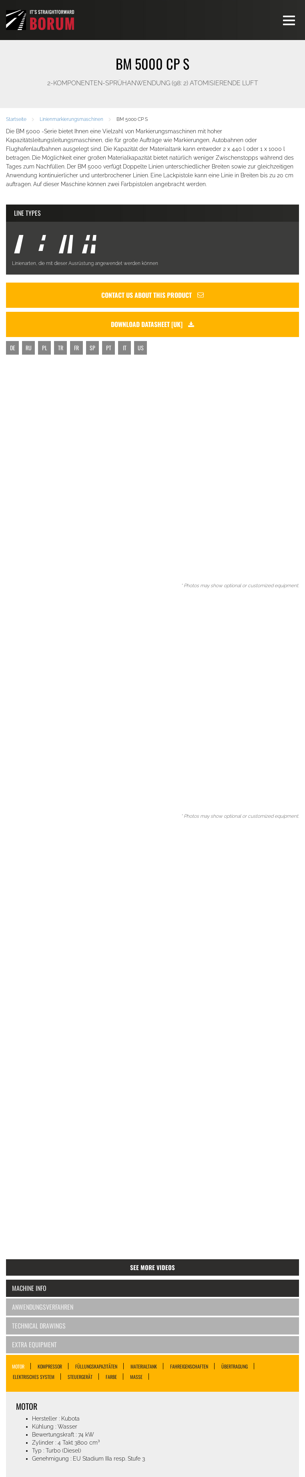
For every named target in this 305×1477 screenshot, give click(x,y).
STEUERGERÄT (80, 1376)
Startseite (16, 119)
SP (92, 347)
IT (124, 347)
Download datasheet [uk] (152, 324)
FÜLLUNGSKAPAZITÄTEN (96, 1366)
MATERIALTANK (143, 1366)
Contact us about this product (152, 295)
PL (44, 347)
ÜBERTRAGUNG (234, 1366)
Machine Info (29, 1288)
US (141, 347)
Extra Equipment (34, 1344)
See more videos (152, 1267)
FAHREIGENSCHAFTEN (189, 1366)
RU (29, 347)
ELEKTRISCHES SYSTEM (33, 1376)
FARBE (111, 1376)
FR (76, 347)
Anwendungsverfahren (42, 1307)
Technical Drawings (39, 1326)
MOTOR (18, 1366)
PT (108, 347)
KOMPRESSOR (50, 1366)
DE (12, 347)
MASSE (136, 1376)
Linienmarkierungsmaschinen (71, 119)
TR (60, 347)
